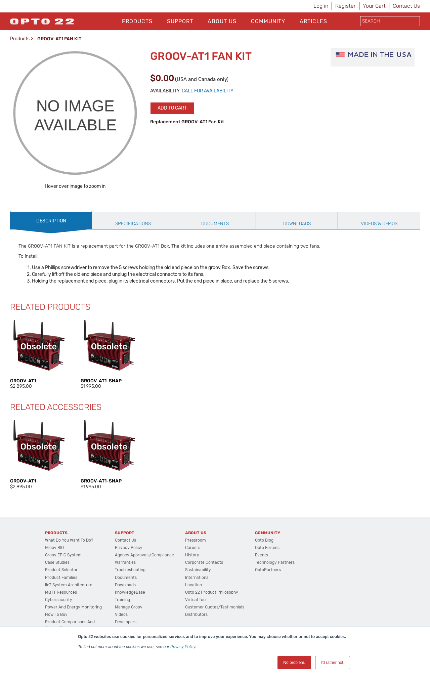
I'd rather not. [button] (332, 662)
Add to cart (172, 108)
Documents (126, 577)
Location (193, 585)
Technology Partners (275, 562)
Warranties (125, 562)
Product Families (61, 577)
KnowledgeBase (130, 592)
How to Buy (56, 614)
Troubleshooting (130, 569)
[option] (38, 354)
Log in (320, 6)
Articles (313, 21)
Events (261, 555)
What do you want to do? (69, 540)
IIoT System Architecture (68, 585)
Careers (192, 547)
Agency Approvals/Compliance (144, 555)
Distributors (196, 614)
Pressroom (195, 540)
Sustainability (198, 569)
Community (268, 21)
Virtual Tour (196, 599)
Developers (125, 622)
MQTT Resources (61, 592)
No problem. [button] (294, 662)
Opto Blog (264, 540)
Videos (121, 614)
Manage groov (128, 607)
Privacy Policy (182, 646)
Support (180, 21)
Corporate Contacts (204, 562)
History (192, 555)
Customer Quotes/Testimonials (214, 607)
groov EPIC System (63, 555)
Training (122, 599)
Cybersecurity (58, 599)
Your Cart (374, 6)
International (197, 577)
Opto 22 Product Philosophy (211, 592)
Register (345, 6)
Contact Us (406, 6)
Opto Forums (267, 547)
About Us (222, 21)
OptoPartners (268, 569)
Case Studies (57, 562)
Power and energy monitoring (73, 607)
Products (137, 21)
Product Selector (61, 569)
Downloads (125, 585)
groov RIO (54, 547)
